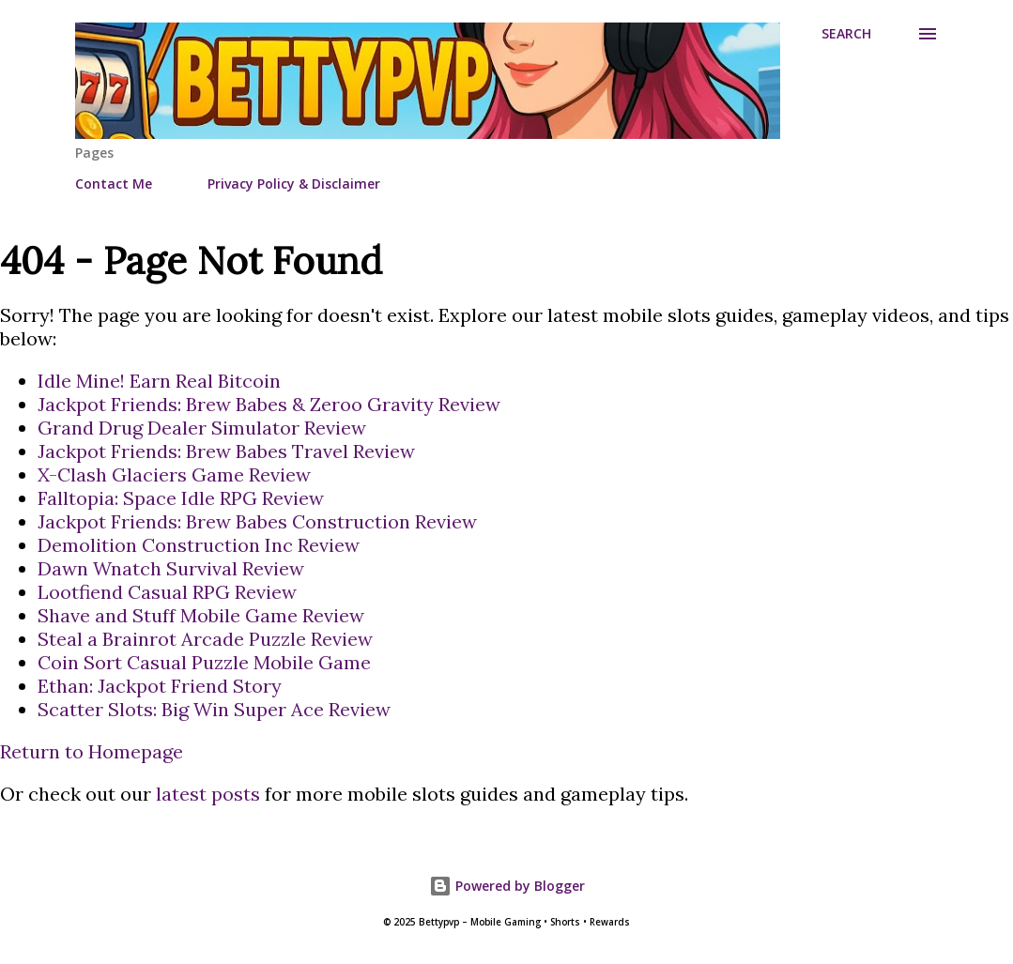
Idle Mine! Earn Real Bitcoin (159, 380)
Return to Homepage (91, 751)
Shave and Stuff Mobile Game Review (201, 615)
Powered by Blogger (507, 886)
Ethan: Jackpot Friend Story (160, 685)
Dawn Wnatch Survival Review (171, 568)
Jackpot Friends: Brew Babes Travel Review (226, 451)
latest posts (208, 793)
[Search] (846, 34)
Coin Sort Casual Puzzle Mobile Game (204, 662)
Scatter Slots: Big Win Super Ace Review (214, 709)
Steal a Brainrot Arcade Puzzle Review (205, 638)
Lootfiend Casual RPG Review (167, 592)
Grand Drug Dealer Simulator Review (202, 427)
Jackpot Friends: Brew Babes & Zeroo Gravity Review (269, 404)
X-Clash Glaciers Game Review (174, 474)
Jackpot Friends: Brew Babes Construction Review (257, 521)
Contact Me (113, 183)
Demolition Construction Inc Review (199, 545)
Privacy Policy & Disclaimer (293, 183)
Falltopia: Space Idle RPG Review (181, 498)
